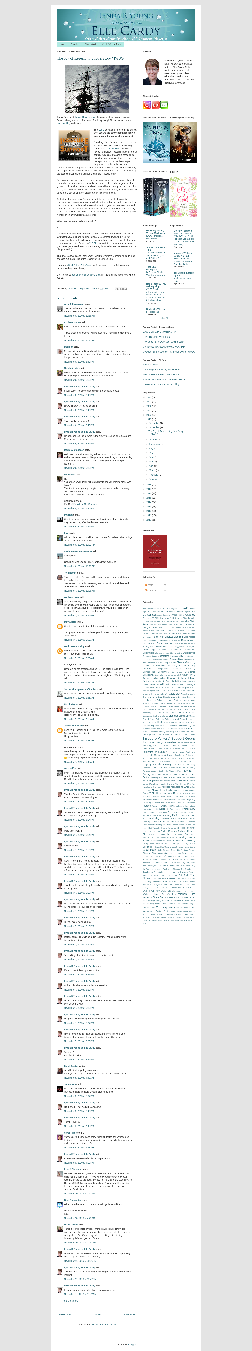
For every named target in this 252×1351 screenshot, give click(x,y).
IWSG (101, 129)
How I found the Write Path (156, 337)
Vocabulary (176, 888)
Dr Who (178, 688)
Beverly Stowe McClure (152, 634)
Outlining (147, 803)
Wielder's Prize (186, 894)
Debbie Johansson (74, 450)
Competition (163, 672)
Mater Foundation (168, 781)
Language (147, 764)
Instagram (161, 742)
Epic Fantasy (156, 697)
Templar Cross (181, 856)
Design (177, 684)
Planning (167, 815)
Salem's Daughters (151, 837)
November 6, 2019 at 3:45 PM (79, 395)
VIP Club (93, 243)
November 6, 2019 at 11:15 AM (79, 315)
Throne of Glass (169, 875)
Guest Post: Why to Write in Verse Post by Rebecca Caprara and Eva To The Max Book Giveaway (184, 239)
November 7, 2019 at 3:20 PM (79, 944)
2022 (149, 406)
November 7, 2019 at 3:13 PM (79, 801)
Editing (191, 690)
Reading (166, 824)
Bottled (192, 640)
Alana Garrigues (183, 612)
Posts (149, 585)
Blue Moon (147, 640)
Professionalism (168, 818)
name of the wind (180, 790)
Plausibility (186, 815)
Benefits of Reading (158, 631)
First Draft (190, 703)
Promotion (183, 818)
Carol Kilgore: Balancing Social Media (161, 369)
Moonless (165, 787)
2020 (149, 415)
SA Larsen (190, 834)
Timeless (171, 878)
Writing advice (175, 907)
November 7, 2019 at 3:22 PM (79, 989)
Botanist (68, 347)
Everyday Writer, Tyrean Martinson (155, 231)
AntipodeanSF (148, 618)
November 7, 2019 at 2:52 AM (79, 640)
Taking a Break (150, 364)
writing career (149, 911)
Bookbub (176, 640)
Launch (157, 764)
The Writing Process (178, 872)
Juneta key (70, 1084)
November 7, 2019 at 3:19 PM (79, 926)
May (151, 461)
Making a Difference (160, 777)
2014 (149, 502)
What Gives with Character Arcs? (159, 332)
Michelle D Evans (166, 784)
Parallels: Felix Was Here (163, 803)
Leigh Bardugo (178, 765)
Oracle (182, 800)
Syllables (170, 856)
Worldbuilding (148, 904)
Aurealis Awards (154, 621)
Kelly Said (191, 758)
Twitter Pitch (149, 885)
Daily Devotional (179, 681)
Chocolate (153, 659)
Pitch (170, 812)
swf (164, 856)
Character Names (150, 656)
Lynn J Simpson (72, 1169)
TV (179, 881)
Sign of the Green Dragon (165, 847)
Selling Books (148, 844)
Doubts (170, 688)
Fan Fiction (168, 700)
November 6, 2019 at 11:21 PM (79, 544)
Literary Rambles (183, 230)
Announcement (177, 615)
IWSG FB (157, 746)
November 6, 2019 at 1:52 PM (79, 361)
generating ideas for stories (155, 713)
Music (169, 790)
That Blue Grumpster (152, 268)
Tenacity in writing (158, 859)
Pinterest (158, 812)
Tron (176, 882)
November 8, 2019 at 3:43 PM (79, 1111)
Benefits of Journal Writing (169, 627)
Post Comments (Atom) (104, 1324)
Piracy (164, 812)
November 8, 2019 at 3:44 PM (79, 1126)
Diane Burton (71, 1224)
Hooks (158, 725)
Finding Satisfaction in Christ (159, 703)
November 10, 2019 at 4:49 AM (79, 1218)
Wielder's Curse (151, 894)
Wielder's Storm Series (154, 897)
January (153, 479)
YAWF (160, 920)
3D (161, 609)
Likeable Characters (179, 768)
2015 (149, 497)
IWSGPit (167, 749)
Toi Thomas (70, 572)
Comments (151, 590)
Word (164, 901)
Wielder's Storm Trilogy (112, 44)
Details (183, 684)
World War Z (189, 901)
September (155, 444)
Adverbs (192, 609)
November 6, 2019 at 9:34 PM (79, 526)
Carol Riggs (70, 1132)
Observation (178, 796)
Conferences (177, 672)
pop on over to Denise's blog (86, 274)
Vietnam (158, 888)
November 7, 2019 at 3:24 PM (79, 1023)
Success (168, 853)
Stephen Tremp (169, 850)
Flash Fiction (148, 706)
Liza (66, 533)
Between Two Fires (187, 631)
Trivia (171, 882)
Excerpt (174, 697)
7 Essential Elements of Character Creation (164, 379)
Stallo (160, 850)
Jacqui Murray (172, 752)
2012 (149, 511)
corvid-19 (177, 675)
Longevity (154, 771)
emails (184, 694)
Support (185, 853)
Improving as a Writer (175, 732)
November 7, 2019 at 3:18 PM (79, 911)
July (151, 452)
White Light (166, 891)
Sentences (159, 844)
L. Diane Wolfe (72, 322)
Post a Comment (69, 1301)
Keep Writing (181, 758)
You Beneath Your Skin (173, 920)
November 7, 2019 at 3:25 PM (79, 1041)
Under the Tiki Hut (156, 309)
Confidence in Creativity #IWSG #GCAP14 (164, 347)
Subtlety (160, 853)
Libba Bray (190, 765)
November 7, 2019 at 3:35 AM (79, 682)
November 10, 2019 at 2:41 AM (79, 1193)
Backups (153, 624)
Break (160, 643)
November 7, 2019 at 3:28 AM (79, 658)
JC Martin (155, 755)
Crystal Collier (165, 681)
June (151, 457)
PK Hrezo (147, 815)
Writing (161, 907)
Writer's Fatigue (188, 904)
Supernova (177, 853)
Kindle (151, 761)
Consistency (148, 675)
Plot (193, 815)
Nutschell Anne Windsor (163, 796)
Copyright (159, 675)
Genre (173, 713)
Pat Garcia (69, 474)
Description (168, 684)
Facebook (151, 700)
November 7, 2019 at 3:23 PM (79, 1008)
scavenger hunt (167, 837)
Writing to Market (168, 917)
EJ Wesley (166, 694)
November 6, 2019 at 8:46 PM (79, 508)
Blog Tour (158, 637)
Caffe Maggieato (176, 647)
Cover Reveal (188, 675)
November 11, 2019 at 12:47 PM (80, 1279)
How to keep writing (182, 725)
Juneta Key (158, 758)
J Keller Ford (179, 749)
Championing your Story (164, 653)
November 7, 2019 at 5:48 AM (79, 762)
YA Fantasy (152, 920)
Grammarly (184, 716)
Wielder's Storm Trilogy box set (181, 897)
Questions (174, 822)
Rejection (180, 828)
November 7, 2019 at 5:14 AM (79, 719)
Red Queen (153, 828)
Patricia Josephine (167, 806)
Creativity (171, 678)
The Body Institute (159, 863)
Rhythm (146, 834)
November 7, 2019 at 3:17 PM (79, 874)
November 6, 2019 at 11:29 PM (79, 566)
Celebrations (148, 653)
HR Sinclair (178, 728)
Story (179, 850)
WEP (158, 891)
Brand (153, 643)
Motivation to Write (180, 787)
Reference (172, 828)
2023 (149, 401)
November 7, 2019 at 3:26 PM (79, 1059)
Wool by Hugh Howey (152, 901)
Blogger (132, 1344)
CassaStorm (189, 650)
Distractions (160, 687)
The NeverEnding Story (185, 866)
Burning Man (148, 647)
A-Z (185, 608)
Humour (188, 728)
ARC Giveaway (162, 618)
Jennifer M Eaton (183, 755)
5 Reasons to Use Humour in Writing (161, 384)
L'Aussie (191, 761)
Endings (146, 697)
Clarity (165, 662)
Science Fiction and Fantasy (160, 840)
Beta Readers (173, 631)
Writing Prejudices (150, 914)
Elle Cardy (176, 693)
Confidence (190, 672)
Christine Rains (176, 659)
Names (192, 790)
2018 (149, 484)
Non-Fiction (147, 796)
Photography (188, 809)
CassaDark (163, 650)
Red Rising (162, 828)
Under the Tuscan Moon (184, 885)
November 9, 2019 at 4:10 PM (79, 1162)
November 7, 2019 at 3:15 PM (79, 850)
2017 (149, 489)
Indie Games (163, 735)
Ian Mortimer (153, 732)
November (154, 427)
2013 (149, 506)
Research (190, 828)
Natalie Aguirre (72, 368)
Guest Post (149, 719)
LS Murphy (178, 771)
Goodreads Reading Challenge (155, 716)
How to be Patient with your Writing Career (164, 342)
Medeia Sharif (182, 781)
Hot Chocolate (167, 725)
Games (179, 709)
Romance (155, 834)
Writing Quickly (182, 914)
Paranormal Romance (186, 803)
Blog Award (148, 637)
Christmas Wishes (154, 662)
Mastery (157, 781)
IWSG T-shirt (156, 749)
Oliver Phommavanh (171, 800)
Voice (184, 888)
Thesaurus (155, 875)
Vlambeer (166, 888)
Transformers (157, 882)
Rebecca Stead (184, 825)
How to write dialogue (165, 728)
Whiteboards (177, 891)
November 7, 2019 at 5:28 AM (79, 740)
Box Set (146, 643)
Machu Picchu (181, 774)
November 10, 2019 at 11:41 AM (80, 1242)
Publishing (157, 821)
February (154, 474)
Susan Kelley (155, 856)
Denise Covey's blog (85, 117)
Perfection (147, 809)
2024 (149, 397)
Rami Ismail (148, 825)
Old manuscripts (155, 800)
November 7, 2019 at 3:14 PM (79, 819)
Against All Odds (149, 612)
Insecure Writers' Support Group (169, 738)
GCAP (186, 710)
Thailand (146, 863)
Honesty (150, 725)
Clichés (172, 662)
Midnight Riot (180, 784)
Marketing (148, 780)
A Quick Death (177, 609)
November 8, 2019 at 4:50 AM (79, 1077)
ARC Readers (176, 618)
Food (157, 706)
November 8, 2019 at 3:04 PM (79, 1096)
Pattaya (192, 806)
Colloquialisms (162, 669)
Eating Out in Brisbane (170, 691)
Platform (176, 815)
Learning (166, 764)
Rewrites (191, 831)
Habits (160, 722)
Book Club (156, 640)
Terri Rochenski (175, 859)
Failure (160, 700)
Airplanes (173, 612)
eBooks (184, 691)
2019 (149, 419)
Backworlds (163, 624)
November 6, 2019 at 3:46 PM (79, 443)
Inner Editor (189, 735)
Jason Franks (185, 752)
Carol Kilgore (71, 704)
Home (62, 44)
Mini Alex (191, 784)
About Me (75, 44)
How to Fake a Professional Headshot (162, 374)
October (153, 439)
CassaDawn (176, 650)
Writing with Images (184, 917)
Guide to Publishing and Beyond (171, 719)
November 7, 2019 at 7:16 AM (79, 783)
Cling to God (90, 44)
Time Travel (161, 878)
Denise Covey (72, 597)
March (152, 470)
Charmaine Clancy (178, 656)
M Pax (169, 774)
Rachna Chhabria (187, 822)
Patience (155, 806)
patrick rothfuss (182, 806)
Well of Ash (148, 891)
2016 (149, 493)
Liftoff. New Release (160, 768)
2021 (149, 410)
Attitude (186, 618)
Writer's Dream (175, 904)
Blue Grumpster (72, 1200)
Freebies (191, 706)
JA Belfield (160, 752)
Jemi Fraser (167, 755)
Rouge (162, 834)
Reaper (175, 825)
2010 (149, 520)
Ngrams (192, 793)
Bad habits (173, 624)
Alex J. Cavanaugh (74, 304)
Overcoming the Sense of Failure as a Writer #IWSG (169, 352)
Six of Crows (190, 847)
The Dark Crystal (150, 866)
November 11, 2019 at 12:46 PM (80, 1261)
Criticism (182, 678)
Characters (163, 656)
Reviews (172, 831)
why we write (189, 891)
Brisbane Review (180, 643)
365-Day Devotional (151, 609)
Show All (164, 318)
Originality (190, 800)
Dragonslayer (153, 691)
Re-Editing (157, 825)
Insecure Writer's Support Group (183, 254)
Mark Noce (176, 777)
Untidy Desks (148, 888)
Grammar (173, 716)
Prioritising (154, 818)
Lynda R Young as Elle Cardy (79, 386)
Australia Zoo (167, 621)
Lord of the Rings (166, 771)
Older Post (129, 1314)
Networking (161, 793)
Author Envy (178, 621)
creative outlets (158, 678)
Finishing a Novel (178, 703)
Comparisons (149, 672)
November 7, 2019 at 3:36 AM (79, 698)
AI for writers (162, 612)
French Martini (149, 710)
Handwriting (169, 722)
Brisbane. (191, 643)
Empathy (191, 694)
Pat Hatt (68, 515)
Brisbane (168, 643)
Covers (146, 678)
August (153, 448)
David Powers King (74, 646)
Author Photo (189, 621)
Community (190, 669)
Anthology (190, 614)
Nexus (185, 793)
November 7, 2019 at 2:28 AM (79, 615)
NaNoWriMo (149, 793)
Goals (192, 712)
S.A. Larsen (179, 834)
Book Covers (167, 640)
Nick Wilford (70, 768)
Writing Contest (163, 911)
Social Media (149, 850)
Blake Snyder (181, 634)
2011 (149, 515)
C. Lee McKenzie (161, 646)
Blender (191, 634)
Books (185, 640)
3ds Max (166, 609)
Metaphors (153, 784)
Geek (192, 709)
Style (154, 853)
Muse (162, 790)
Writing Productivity (167, 914)
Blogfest (169, 637)
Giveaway (182, 712)
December (154, 423)
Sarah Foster (71, 1066)
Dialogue (191, 684)
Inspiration (149, 742)
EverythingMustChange (85, 504)
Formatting (164, 706)
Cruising (155, 681)
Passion (147, 805)
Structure (147, 853)
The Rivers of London (171, 869)
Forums (172, 706)
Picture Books (148, 812)
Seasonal (177, 840)
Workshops (179, 900)
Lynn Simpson (158, 774)
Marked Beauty (189, 777)
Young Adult (189, 920)
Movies (155, 790)
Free (177, 706)
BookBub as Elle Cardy (79, 265)
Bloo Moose (189, 637)
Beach (181, 624)
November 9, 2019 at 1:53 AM (79, 1147)
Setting (175, 844)
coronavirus (168, 675)
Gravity (192, 716)
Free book (184, 706)
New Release (174, 793)
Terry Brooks (189, 859)
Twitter (192, 881)
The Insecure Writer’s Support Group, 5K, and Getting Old (156, 255)
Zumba (145, 924)
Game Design (160, 710)
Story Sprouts (189, 850)
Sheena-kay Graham (186, 844)
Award (146, 624)
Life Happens (152, 312)
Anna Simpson (164, 615)
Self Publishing (188, 840)
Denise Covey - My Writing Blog (156, 285)
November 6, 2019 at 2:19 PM (79, 380)
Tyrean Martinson (73, 725)
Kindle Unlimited (163, 761)
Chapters (178, 653)
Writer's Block (161, 903)
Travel (165, 881)
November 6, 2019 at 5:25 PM (79, 468)
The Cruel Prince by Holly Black (181, 863)
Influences (175, 735)
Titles (178, 878)
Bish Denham (169, 634)
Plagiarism (157, 815)
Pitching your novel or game (184, 812)
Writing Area (189, 908)
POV (145, 818)
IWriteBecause (183, 742)
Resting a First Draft (151, 831)
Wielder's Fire (169, 894)
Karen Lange (169, 758)
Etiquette (166, 697)
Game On (171, 710)
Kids (144, 761)
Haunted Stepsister (182, 722)
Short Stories (149, 847)
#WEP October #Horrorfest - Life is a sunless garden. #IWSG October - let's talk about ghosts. (156, 294)
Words (170, 900)
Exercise (182, 697)
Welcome (191, 888)
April (151, 466)
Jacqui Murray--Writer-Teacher (80, 689)
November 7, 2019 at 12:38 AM (79, 590)
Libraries (146, 768)
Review (164, 831)
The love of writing (166, 866)
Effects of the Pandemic (152, 694)
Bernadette (70, 622)
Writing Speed (154, 917)
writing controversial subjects (183, 911)
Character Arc (189, 653)
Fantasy (177, 700)
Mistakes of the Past (151, 787)
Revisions (182, 831)
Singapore (180, 847)
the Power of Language (152, 869)
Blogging (178, 637)
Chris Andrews (163, 659)
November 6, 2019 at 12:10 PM (79, 340)
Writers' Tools (149, 908)
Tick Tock (183, 875)
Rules (169, 834)
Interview (171, 742)
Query (166, 822)
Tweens (185, 881)
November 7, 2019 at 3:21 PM (79, 959)
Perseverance (161, 809)
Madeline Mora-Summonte (78, 551)
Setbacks (167, 844)
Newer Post (65, 1314)
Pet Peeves (175, 809)
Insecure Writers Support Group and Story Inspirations (183, 261)
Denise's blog (63, 123)
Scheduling (180, 837)
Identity (162, 732)
